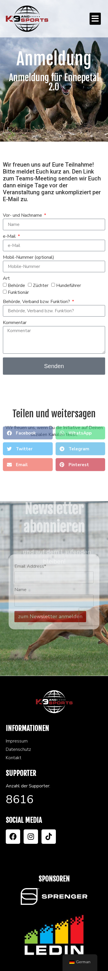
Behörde (16, 285)
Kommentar (14, 323)
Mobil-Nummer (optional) (28, 257)
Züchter (40, 285)
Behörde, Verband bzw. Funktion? (37, 302)
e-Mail (10, 236)
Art (6, 278)
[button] (95, 19)
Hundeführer (68, 285)
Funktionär (18, 292)
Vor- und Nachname (23, 215)
